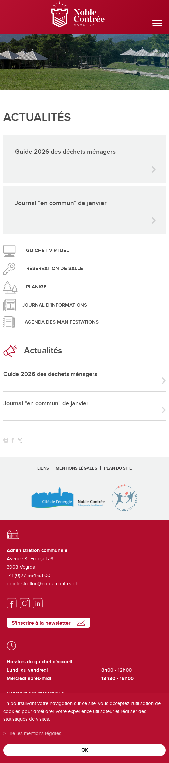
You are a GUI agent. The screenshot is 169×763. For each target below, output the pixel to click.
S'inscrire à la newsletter (41, 623)
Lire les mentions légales (34, 733)
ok (84, 750)
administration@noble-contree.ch (42, 583)
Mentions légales (76, 468)
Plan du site (118, 468)
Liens (43, 468)
